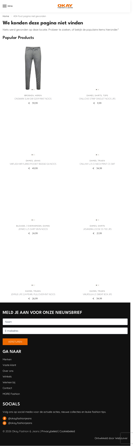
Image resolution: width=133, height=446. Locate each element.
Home (6, 16)
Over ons (8, 370)
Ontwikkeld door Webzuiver (111, 438)
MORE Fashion (11, 393)
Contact (7, 388)
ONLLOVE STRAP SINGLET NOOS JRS (97, 99)
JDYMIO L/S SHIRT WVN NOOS (33, 229)
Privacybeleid (49, 431)
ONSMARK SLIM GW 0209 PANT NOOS (33, 99)
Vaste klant (9, 365)
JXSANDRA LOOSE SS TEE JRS (97, 229)
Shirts (98, 95)
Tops (105, 95)
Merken (7, 359)
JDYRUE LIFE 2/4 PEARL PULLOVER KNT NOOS (33, 295)
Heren (38, 95)
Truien (101, 160)
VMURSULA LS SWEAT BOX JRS (97, 295)
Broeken (29, 95)
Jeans (37, 160)
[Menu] (8, 6)
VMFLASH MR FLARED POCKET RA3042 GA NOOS (33, 164)
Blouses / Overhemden (29, 226)
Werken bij (9, 382)
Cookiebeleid (67, 431)
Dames (90, 95)
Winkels (7, 376)
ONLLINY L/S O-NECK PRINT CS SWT (97, 164)
